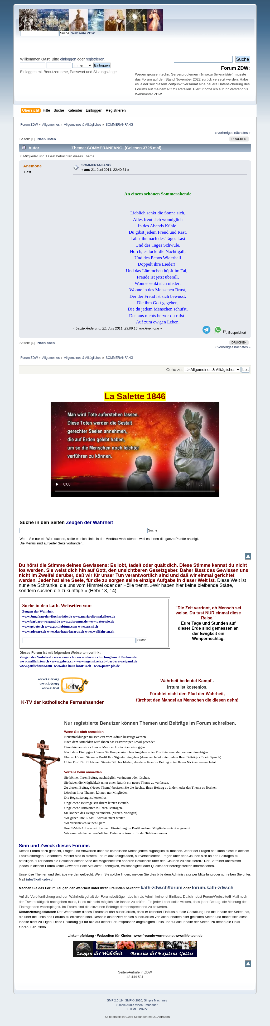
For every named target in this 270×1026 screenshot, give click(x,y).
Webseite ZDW (83, 33)
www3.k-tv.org (48, 679)
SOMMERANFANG (96, 165)
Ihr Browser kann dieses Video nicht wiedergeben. (135, 449)
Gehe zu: (174, 369)
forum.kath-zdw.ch (212, 887)
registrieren (95, 59)
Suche (27, 522)
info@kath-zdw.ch (40, 879)
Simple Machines (155, 1000)
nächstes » (242, 133)
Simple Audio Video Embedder (137, 1004)
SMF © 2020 (133, 1000)
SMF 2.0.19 (115, 1000)
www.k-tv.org (49, 683)
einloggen (68, 59)
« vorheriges (224, 133)
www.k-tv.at (50, 688)
